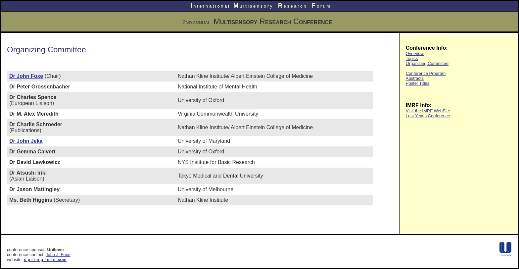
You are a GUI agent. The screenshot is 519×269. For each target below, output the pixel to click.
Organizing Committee (427, 63)
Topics (412, 58)
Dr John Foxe (26, 76)
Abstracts (415, 78)
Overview (415, 53)
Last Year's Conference (428, 115)
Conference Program (426, 73)
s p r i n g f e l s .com (45, 259)
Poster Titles (418, 83)
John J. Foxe (58, 254)
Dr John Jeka (25, 141)
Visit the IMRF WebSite (428, 110)
